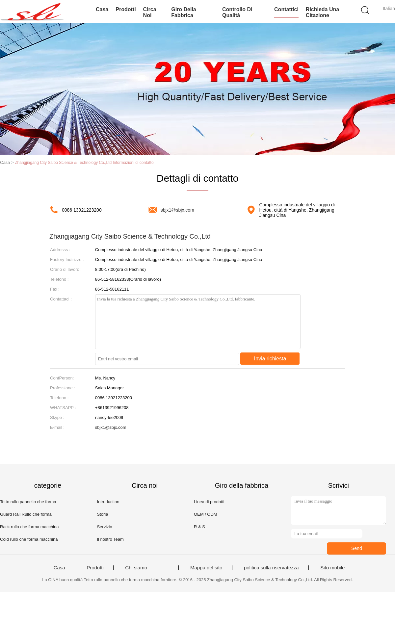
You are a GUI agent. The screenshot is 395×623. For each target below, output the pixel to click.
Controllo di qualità (237, 12)
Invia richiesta (270, 358)
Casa (102, 9)
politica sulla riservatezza (271, 567)
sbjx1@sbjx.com (177, 210)
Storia (102, 514)
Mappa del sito (206, 567)
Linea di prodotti (209, 501)
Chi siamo (136, 567)
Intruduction (108, 501)
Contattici (286, 9)
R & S (199, 526)
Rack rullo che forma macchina (29, 526)
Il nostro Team (110, 539)
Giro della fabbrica (183, 12)
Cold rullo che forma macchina (29, 539)
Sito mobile (332, 567)
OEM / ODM (205, 514)
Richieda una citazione (322, 12)
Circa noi (149, 12)
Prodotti (126, 9)
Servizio (104, 526)
